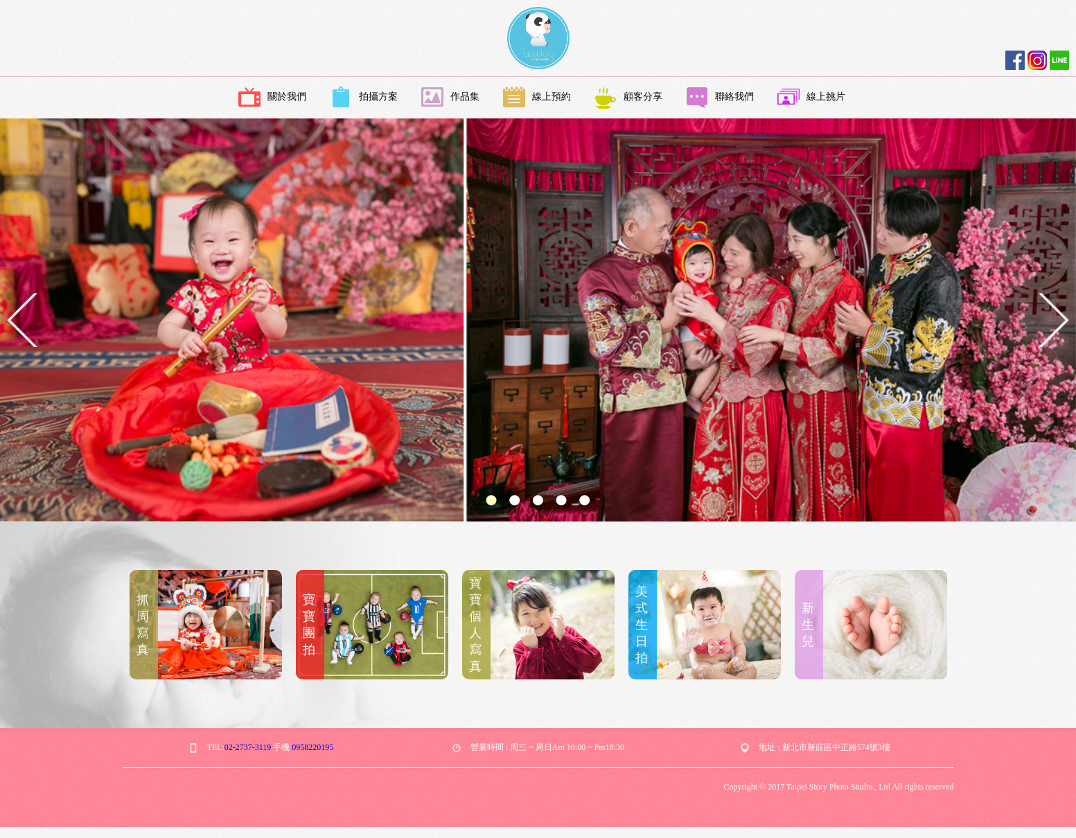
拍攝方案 (364, 98)
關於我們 (272, 98)
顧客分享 (628, 98)
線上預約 (537, 98)
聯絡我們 (720, 98)
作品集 (450, 98)
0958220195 (312, 747)
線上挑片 (811, 98)
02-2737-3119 (248, 747)
